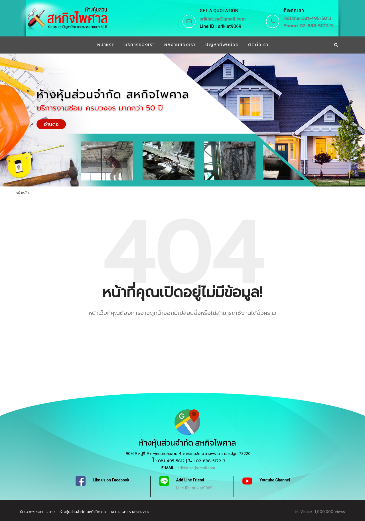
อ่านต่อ (51, 124)
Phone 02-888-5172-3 (308, 25)
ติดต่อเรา (259, 45)
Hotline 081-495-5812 (307, 18)
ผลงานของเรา (180, 45)
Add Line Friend (190, 480)
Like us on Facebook (111, 480)
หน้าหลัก (22, 192)
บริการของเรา (139, 45)
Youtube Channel (274, 480)
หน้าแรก (105, 45)
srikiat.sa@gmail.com (223, 19)
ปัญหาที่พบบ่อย (222, 45)
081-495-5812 (171, 461)
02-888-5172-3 (210, 461)
